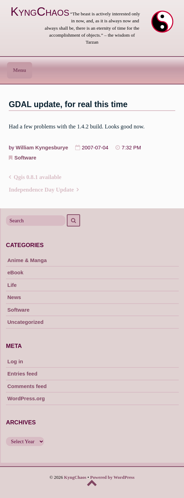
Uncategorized (25, 322)
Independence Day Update (41, 189)
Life (12, 285)
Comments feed (27, 386)
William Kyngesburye (42, 147)
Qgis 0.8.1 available (38, 177)
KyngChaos (39, 11)
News (14, 297)
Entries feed (22, 374)
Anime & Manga (27, 260)
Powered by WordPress (112, 477)
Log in (15, 361)
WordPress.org (26, 398)
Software (25, 158)
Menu (19, 70)
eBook (15, 272)
